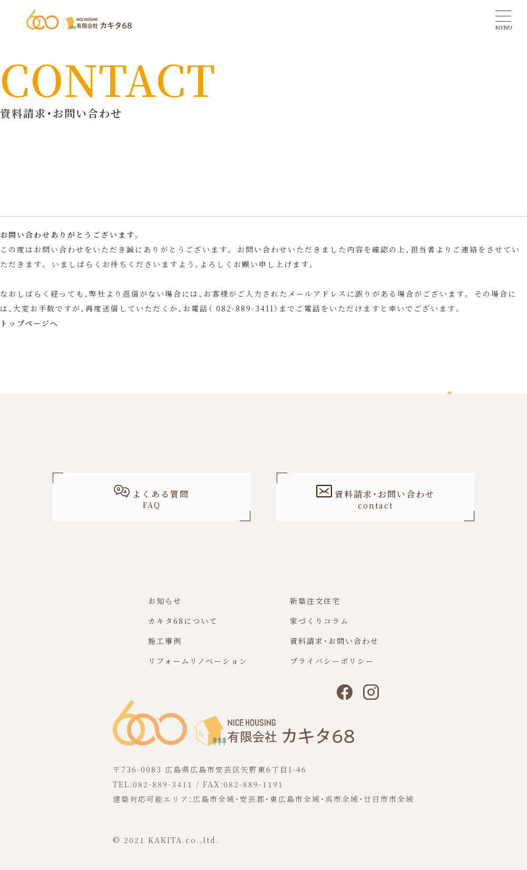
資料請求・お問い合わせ (334, 646)
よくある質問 (151, 499)
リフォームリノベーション (198, 666)
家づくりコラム (319, 626)
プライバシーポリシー (332, 666)
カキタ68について (183, 626)
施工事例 (165, 646)
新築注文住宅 (315, 606)
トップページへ (29, 323)
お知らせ (165, 606)
